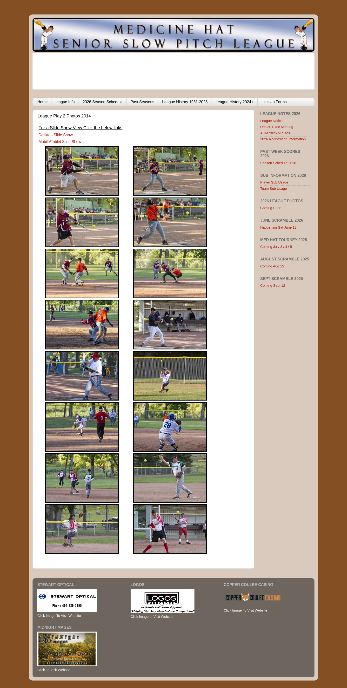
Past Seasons (142, 102)
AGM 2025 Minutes (275, 133)
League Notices (272, 121)
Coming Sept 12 (272, 285)
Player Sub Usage (274, 182)
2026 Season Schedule (102, 102)
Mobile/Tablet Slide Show (60, 142)
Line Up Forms (274, 102)
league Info (65, 102)
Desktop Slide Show (56, 135)
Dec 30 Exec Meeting (276, 127)
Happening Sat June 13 (278, 227)
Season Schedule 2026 (278, 163)
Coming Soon (270, 208)
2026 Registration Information (283, 139)
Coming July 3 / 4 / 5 (276, 247)
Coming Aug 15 (272, 266)
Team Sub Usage (273, 189)
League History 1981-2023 (185, 102)
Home (42, 102)
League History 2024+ (235, 102)
